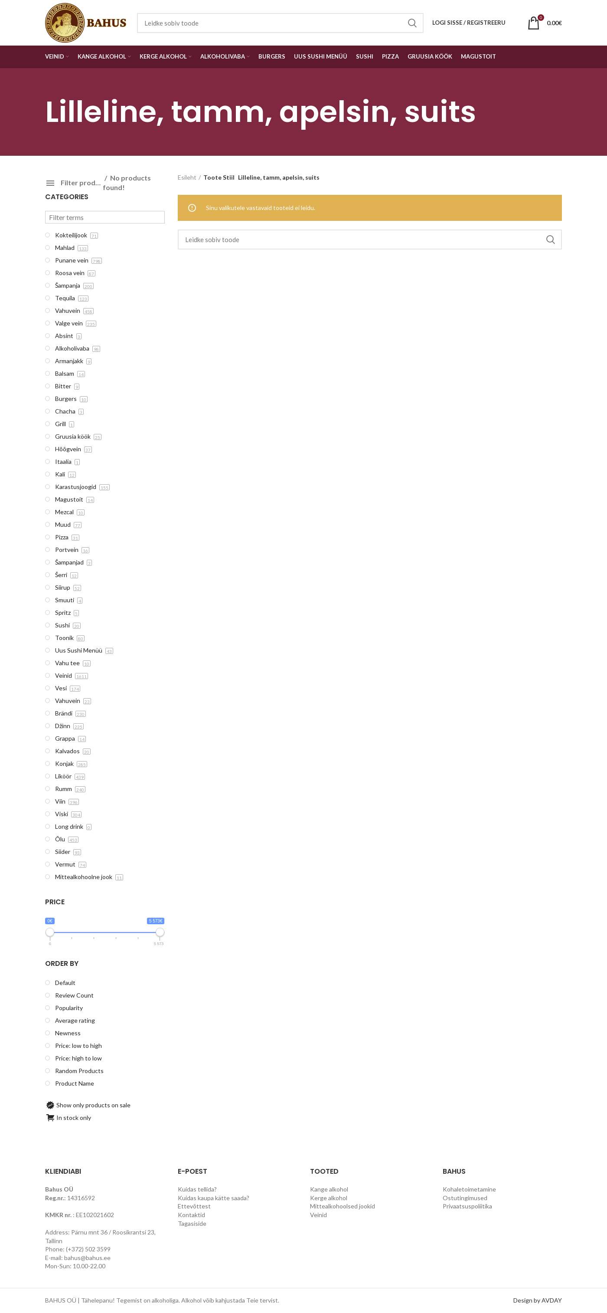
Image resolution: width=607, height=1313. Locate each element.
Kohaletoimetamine (469, 1189)
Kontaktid (191, 1214)
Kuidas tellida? (197, 1189)
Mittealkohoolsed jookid (342, 1206)
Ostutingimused (465, 1197)
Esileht (187, 177)
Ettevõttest (194, 1206)
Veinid (318, 1214)
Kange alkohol (329, 1189)
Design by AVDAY (537, 1300)
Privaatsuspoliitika (467, 1206)
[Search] (370, 239)
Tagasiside (192, 1223)
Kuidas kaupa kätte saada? (213, 1197)
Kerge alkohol (328, 1197)
